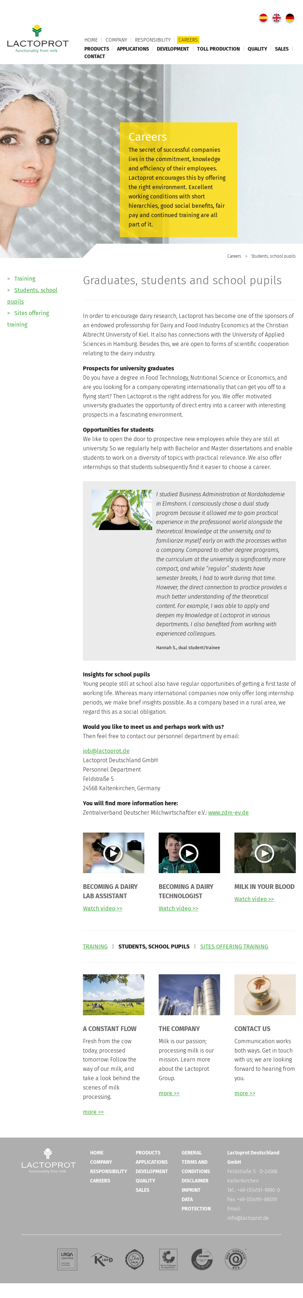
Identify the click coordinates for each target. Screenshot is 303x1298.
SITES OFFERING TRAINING (234, 946)
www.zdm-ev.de (228, 812)
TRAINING (95, 946)
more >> (93, 1112)
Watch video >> (102, 908)
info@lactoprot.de (248, 1218)
